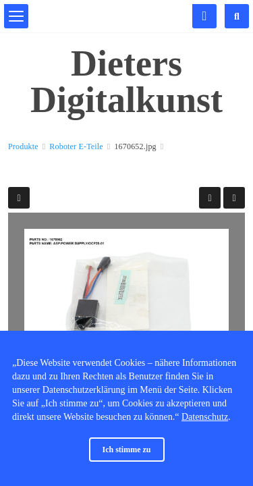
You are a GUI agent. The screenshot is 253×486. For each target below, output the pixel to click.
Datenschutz (204, 417)
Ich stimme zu (127, 449)
